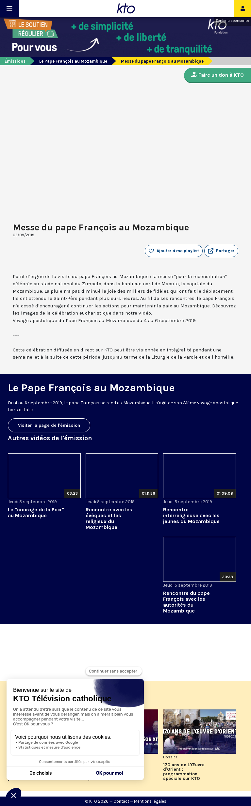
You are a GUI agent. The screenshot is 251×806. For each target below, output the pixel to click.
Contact (121, 801)
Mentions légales (150, 801)
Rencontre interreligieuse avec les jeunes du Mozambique (191, 515)
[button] (221, 251)
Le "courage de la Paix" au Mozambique (36, 512)
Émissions (15, 61)
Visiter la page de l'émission (49, 425)
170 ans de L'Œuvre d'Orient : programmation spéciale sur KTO (184, 772)
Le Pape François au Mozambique (73, 61)
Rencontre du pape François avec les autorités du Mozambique (186, 602)
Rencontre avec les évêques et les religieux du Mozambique (109, 518)
